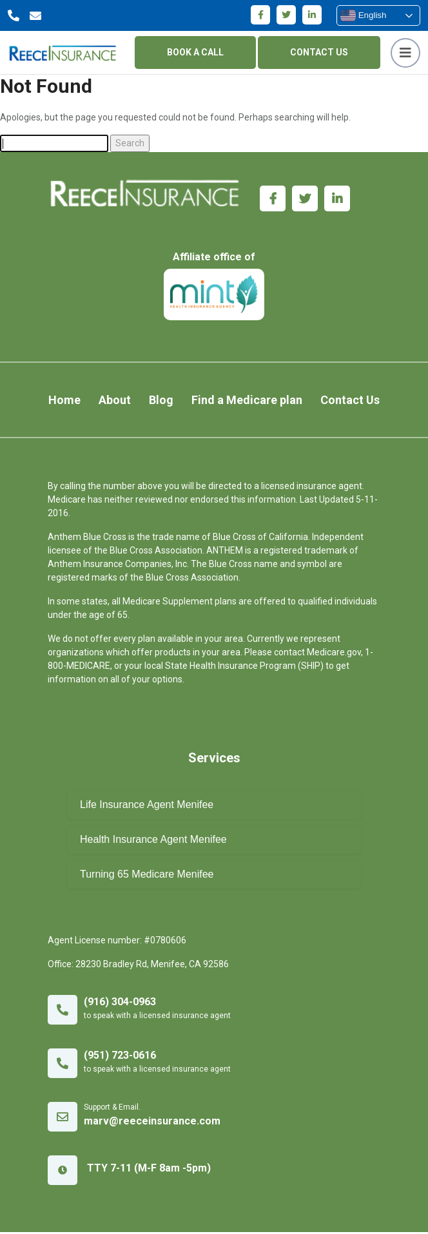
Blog (161, 402)
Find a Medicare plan (247, 402)
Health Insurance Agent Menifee (153, 841)
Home (64, 402)
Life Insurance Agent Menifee (146, 806)
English (363, 15)
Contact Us (350, 402)
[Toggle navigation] (405, 53)
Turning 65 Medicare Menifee (147, 876)
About (115, 402)
